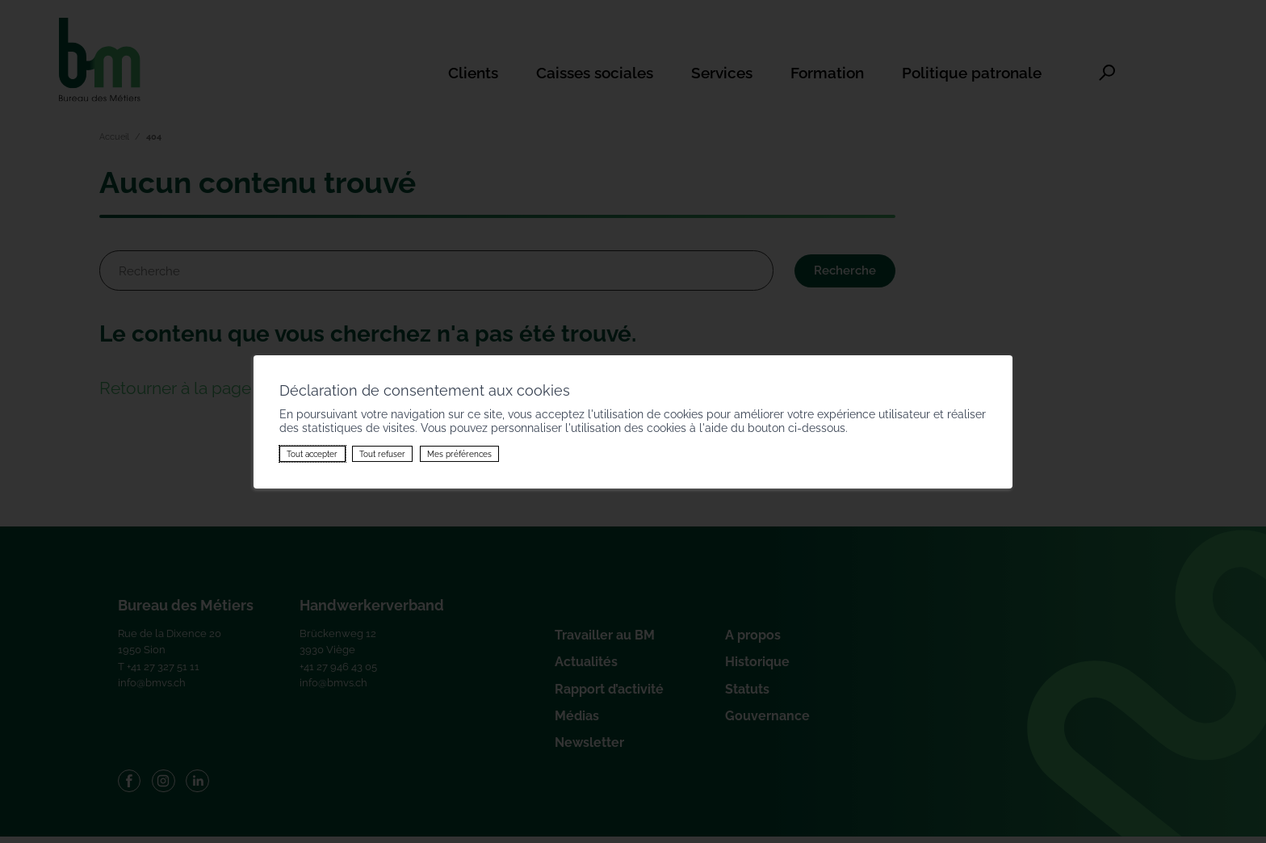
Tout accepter (312, 454)
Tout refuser (382, 454)
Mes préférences (459, 454)
